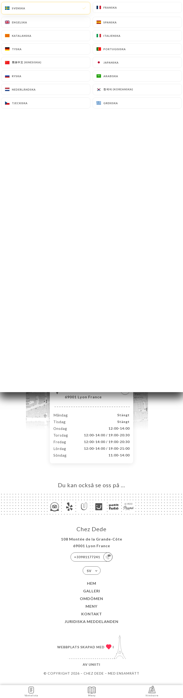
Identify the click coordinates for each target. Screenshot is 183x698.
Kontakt (91, 619)
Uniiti (94, 669)
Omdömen (91, 603)
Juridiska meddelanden (91, 626)
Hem (91, 588)
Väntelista (31, 691)
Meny (91, 611)
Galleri (91, 596)
